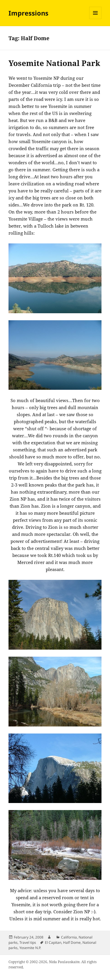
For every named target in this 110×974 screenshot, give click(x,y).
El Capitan (53, 942)
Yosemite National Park (54, 63)
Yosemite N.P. (30, 947)
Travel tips (27, 942)
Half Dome (72, 942)
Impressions (28, 13)
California (69, 937)
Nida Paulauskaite (64, 961)
